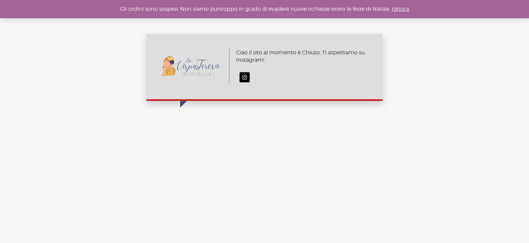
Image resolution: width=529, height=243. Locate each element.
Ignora (400, 9)
